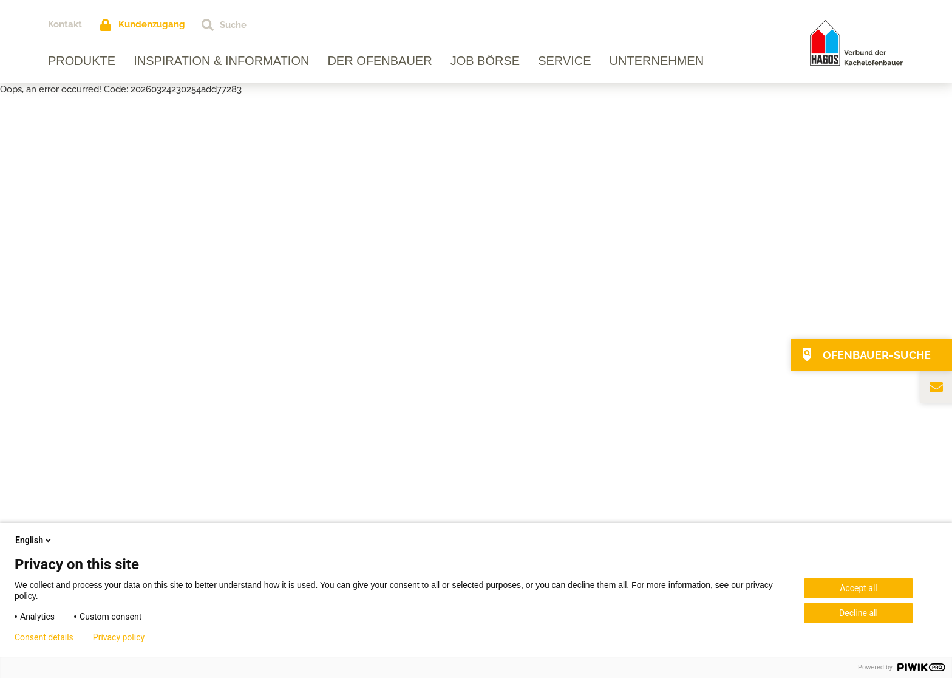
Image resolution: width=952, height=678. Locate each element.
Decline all (858, 613)
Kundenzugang (151, 24)
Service (564, 60)
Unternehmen (657, 60)
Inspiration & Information (221, 60)
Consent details (44, 637)
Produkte (81, 60)
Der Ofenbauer (379, 60)
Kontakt (65, 24)
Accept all (858, 588)
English (34, 540)
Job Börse (485, 60)
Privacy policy (118, 637)
